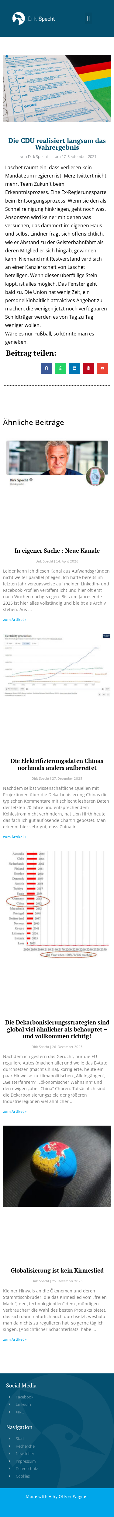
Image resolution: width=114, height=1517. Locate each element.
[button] (88, 18)
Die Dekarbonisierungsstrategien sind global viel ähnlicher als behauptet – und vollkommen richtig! (57, 1029)
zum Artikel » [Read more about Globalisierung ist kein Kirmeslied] (14, 1339)
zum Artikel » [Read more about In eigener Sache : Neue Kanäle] (14, 619)
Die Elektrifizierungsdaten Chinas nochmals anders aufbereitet (57, 764)
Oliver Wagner (73, 1496)
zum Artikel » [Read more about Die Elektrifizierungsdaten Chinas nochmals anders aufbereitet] (14, 836)
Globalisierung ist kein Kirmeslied (57, 1270)
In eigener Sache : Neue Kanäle (57, 550)
